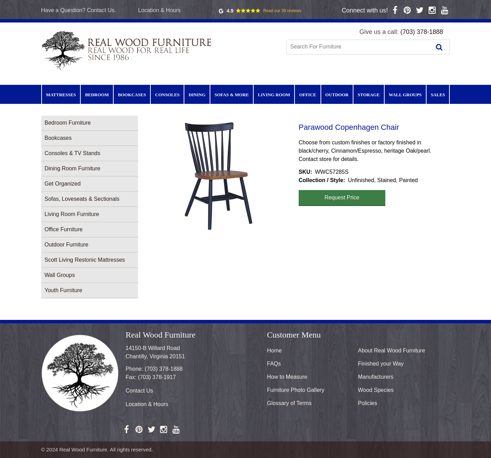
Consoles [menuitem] (167, 94)
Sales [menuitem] (438, 94)
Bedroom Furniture (68, 123)
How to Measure (287, 377)
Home (274, 350)
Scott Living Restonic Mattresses (85, 260)
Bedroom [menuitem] (97, 94)
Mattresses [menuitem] (61, 94)
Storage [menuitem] (368, 94)
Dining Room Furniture (72, 168)
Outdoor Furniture (66, 245)
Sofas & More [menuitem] (231, 94)
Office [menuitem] (307, 94)
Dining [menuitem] (197, 94)
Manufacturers (375, 377)
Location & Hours (159, 10)
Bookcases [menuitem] (132, 94)
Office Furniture (64, 229)
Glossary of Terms (289, 403)
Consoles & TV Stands (72, 153)
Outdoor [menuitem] (337, 94)
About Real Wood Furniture (391, 350)
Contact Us (139, 391)
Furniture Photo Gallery (295, 390)
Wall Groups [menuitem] (405, 94)
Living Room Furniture (72, 214)
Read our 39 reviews (282, 10)
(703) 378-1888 (421, 31)
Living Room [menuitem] (274, 94)
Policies (367, 403)
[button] (218, 176)
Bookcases (58, 138)
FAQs (274, 364)
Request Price (342, 197)
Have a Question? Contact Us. (78, 10)
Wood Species (376, 390)
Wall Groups (60, 275)
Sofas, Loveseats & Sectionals (82, 199)
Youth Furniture (63, 290)
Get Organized (63, 184)
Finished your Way (381, 364)
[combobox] (359, 46)
